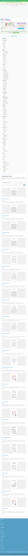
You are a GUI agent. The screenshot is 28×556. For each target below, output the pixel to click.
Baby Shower (5, 139)
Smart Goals (4, 84)
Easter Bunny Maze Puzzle (6, 490)
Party (4, 146)
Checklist (4, 69)
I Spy (4, 119)
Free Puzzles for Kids (16, 32)
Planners (4, 142)
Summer (4, 156)
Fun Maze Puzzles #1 (5, 215)
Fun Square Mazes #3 (6, 316)
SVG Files (4, 94)
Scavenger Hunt (5, 122)
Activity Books (2, 545)
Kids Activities (5, 116)
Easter (4, 107)
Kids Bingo (2, 547)
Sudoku (4, 124)
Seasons (4, 153)
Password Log (5, 59)
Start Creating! (20, 2)
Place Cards (4, 132)
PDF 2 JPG (2, 525)
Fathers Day (4, 108)
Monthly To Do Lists (6, 163)
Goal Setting (4, 80)
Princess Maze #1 (5, 419)
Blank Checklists (5, 70)
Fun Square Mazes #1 (6, 350)
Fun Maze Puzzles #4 (5, 232)
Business (4, 54)
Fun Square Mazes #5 (6, 283)
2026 (4, 66)
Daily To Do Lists (5, 162)
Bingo (4, 117)
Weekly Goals (5, 86)
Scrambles (4, 123)
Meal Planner (5, 135)
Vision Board (5, 85)
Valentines (6, 368)
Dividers (4, 45)
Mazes (4, 120)
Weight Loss (5, 104)
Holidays (4, 105)
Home (2, 4)
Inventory (4, 58)
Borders (4, 128)
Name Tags (4, 131)
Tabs (4, 48)
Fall (3, 154)
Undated (4, 68)
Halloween (4, 109)
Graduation (4, 141)
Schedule (4, 61)
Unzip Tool (2, 524)
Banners (4, 140)
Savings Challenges (5, 53)
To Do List (4, 161)
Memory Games (5, 121)
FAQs (5, 4)
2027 (4, 67)
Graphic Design (5, 92)
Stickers (4, 47)
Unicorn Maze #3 (5, 401)
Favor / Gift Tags (5, 129)
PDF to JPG (13, 4)
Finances (4, 57)
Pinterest (2, 537)
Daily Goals (4, 81)
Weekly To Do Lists (5, 165)
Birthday (4, 144)
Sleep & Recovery (5, 103)
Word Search (5, 125)
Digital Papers (5, 93)
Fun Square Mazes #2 (6, 266)
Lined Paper (4, 90)
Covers (4, 44)
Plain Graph (4, 91)
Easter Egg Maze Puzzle (6, 437)
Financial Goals (5, 82)
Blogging (4, 56)
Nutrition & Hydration (6, 102)
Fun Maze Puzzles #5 (5, 198)
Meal (3, 133)
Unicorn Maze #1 (5, 473)
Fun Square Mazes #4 (6, 333)
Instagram (2, 538)
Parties (4, 138)
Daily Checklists (5, 71)
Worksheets (4, 166)
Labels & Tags (5, 127)
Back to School (2, 546)
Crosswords (4, 118)
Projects (4, 60)
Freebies (17, 4)
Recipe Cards (5, 136)
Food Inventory (5, 134)
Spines (4, 46)
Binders (4, 43)
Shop (25, 4)
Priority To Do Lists (5, 164)
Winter (4, 157)
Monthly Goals (5, 83)
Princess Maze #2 (5, 384)
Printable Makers (21, 4)
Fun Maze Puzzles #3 (5, 249)
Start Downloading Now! (23, 0)
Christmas (4, 106)
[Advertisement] (14, 12)
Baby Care (4, 143)
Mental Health (5, 101)
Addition (4, 167)
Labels (4, 130)
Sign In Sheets (5, 62)
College (4, 145)
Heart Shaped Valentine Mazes (7, 367)
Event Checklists (5, 72)
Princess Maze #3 (5, 508)
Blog (7, 4)
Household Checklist (6, 73)
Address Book (5, 55)
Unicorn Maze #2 (5, 455)
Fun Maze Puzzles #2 (5, 299)
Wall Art (4, 95)
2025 (4, 65)
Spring (4, 155)
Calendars (4, 64)
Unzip (10, 4)
